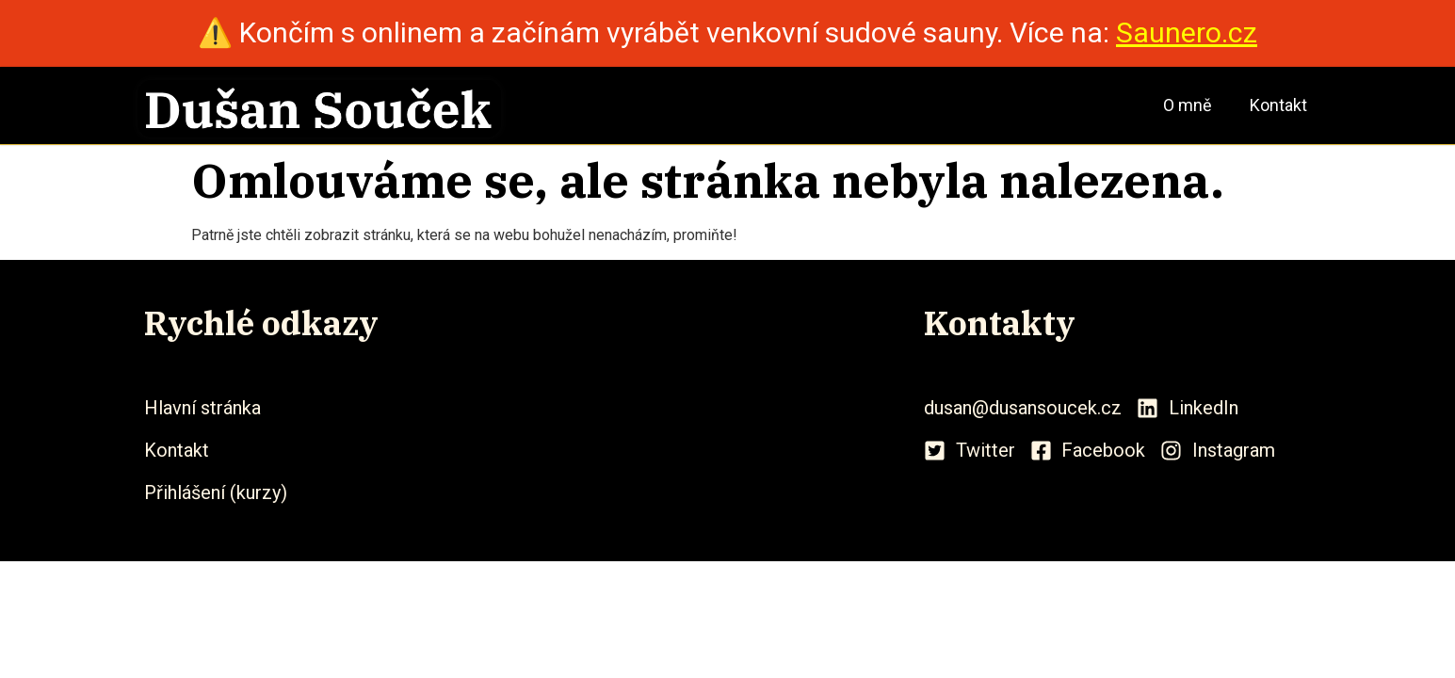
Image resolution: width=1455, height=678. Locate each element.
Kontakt (1278, 105)
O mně (1187, 105)
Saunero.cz (1186, 32)
